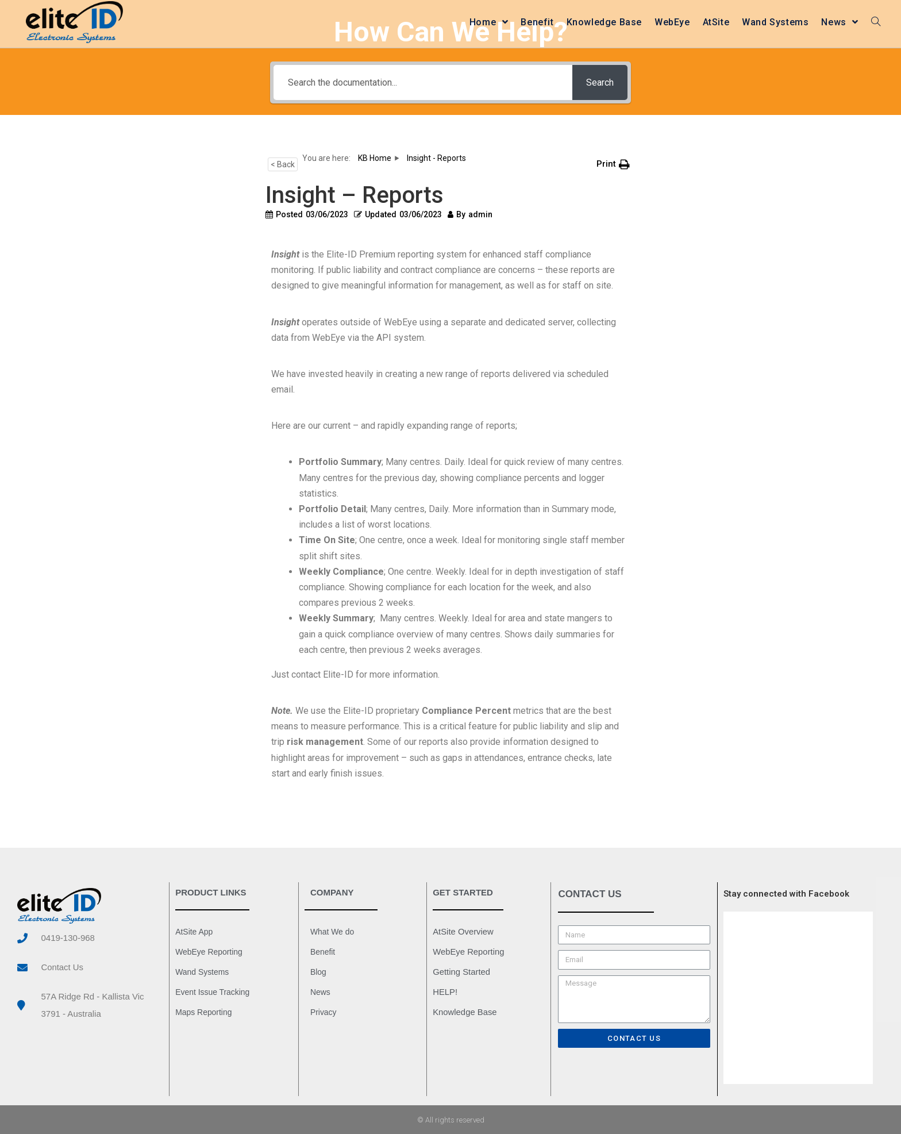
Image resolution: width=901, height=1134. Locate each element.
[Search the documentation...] (422, 82)
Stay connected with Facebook (786, 894)
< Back (283, 164)
